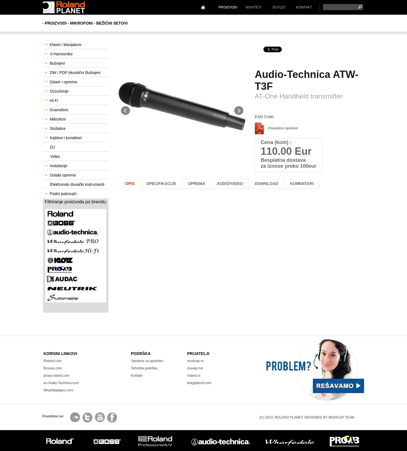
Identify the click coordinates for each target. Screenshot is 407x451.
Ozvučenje (56, 91)
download (266, 183)
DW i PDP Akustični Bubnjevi (72, 72)
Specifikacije (161, 183)
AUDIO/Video (230, 183)
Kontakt (136, 376)
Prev (125, 110)
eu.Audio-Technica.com (61, 383)
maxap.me (195, 368)
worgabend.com (199, 383)
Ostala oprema (60, 175)
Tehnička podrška (144, 368)
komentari (302, 183)
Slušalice (55, 128)
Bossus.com (53, 368)
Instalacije (56, 166)
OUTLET (279, 7)
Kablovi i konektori (63, 138)
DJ (52, 147)
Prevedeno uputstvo (276, 128)
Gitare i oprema (61, 82)
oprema (196, 183)
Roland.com (53, 361)
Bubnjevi (55, 63)
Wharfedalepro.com (58, 390)
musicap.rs (195, 361)
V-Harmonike (59, 54)
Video (55, 156)
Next (238, 110)
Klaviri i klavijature (63, 44)
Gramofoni (56, 110)
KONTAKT (304, 7)
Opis (130, 183)
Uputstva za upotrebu (147, 361)
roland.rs (193, 376)
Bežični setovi (112, 23)
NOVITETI (253, 7)
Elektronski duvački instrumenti (77, 184)
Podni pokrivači (61, 193)
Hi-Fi (51, 100)
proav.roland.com (57, 376)
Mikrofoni (55, 119)
